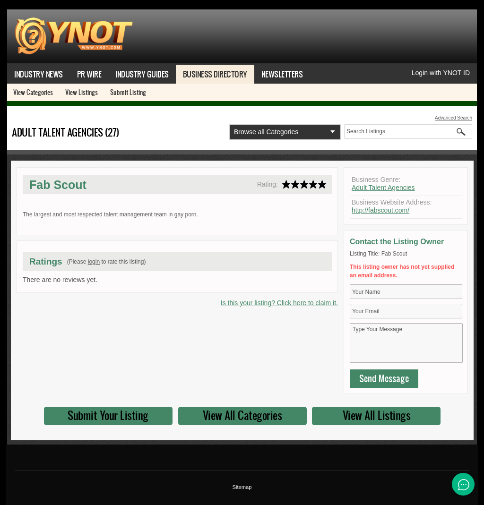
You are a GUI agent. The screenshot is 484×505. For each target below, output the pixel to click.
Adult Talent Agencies (383, 187)
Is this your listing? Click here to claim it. (279, 303)
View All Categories (242, 415)
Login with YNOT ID (441, 73)
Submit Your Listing (108, 415)
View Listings (81, 92)
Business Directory (215, 73)
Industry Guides (142, 73)
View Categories (33, 92)
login (94, 261)
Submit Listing (128, 92)
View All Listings (377, 415)
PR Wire (89, 73)
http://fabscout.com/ (380, 210)
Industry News (38, 73)
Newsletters (282, 73)
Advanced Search (453, 117)
